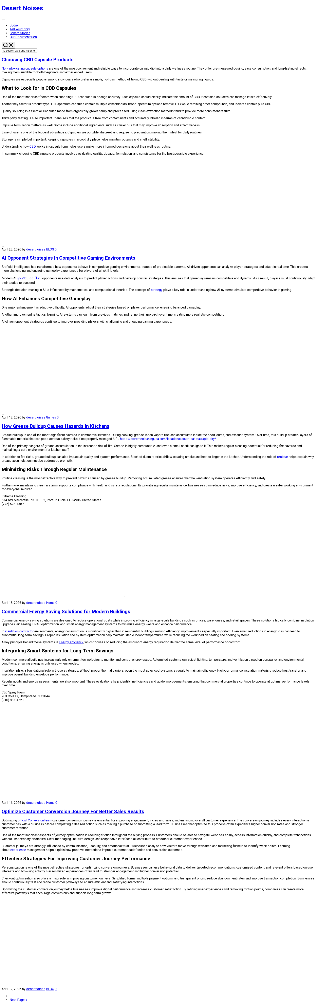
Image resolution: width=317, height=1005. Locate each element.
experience (18, 850)
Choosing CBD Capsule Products (38, 59)
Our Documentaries (23, 37)
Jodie (14, 25)
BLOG (50, 249)
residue (282, 457)
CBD (33, 146)
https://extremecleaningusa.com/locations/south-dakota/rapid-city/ (168, 439)
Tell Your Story (20, 29)
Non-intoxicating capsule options (25, 68)
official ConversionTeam (35, 820)
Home (50, 603)
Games (51, 417)
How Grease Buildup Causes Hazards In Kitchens (55, 426)
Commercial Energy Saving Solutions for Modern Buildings (66, 611)
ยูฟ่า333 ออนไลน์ (29, 278)
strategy (157, 290)
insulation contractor (19, 631)
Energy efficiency (71, 642)
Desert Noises (22, 8)
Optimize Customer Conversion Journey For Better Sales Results (73, 811)
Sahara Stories (20, 33)
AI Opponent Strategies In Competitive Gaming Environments (68, 258)
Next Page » (18, 1000)
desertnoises (35, 249)
